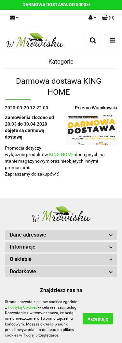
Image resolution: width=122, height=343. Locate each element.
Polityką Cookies (22, 307)
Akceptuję (98, 319)
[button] (108, 18)
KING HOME (61, 154)
